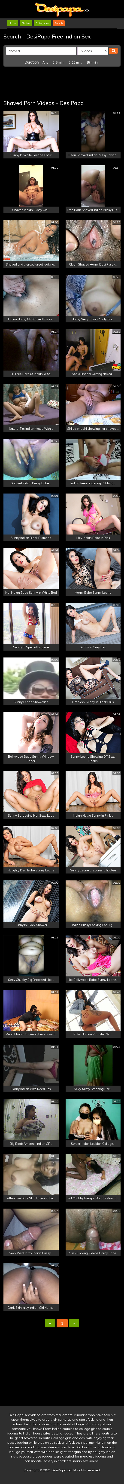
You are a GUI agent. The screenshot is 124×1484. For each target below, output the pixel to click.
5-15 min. (75, 62)
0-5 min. (58, 62)
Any (45, 62)
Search (58, 23)
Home (12, 23)
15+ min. (92, 62)
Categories (42, 23)
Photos (25, 23)
